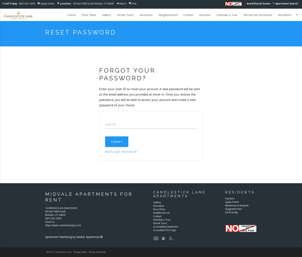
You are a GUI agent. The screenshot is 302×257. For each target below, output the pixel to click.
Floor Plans (88, 15)
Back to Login (112, 151)
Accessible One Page (164, 230)
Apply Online (47, 3)
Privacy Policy (80, 252)
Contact (188, 15)
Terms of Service (97, 252)
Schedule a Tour (227, 15)
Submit (116, 142)
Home (71, 15)
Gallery (106, 15)
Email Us (50, 221)
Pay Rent (229, 198)
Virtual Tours (125, 15)
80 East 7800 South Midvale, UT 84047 (87, 3)
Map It (123, 3)
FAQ (134, 3)
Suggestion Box (233, 209)
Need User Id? (129, 151)
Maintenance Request (236, 205)
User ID (110, 124)
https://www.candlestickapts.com (63, 225)
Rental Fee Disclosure (257, 15)
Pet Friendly (231, 212)
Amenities (146, 15)
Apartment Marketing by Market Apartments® (74, 237)
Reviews (205, 15)
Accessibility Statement (165, 226)
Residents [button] (288, 15)
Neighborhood (168, 15)
